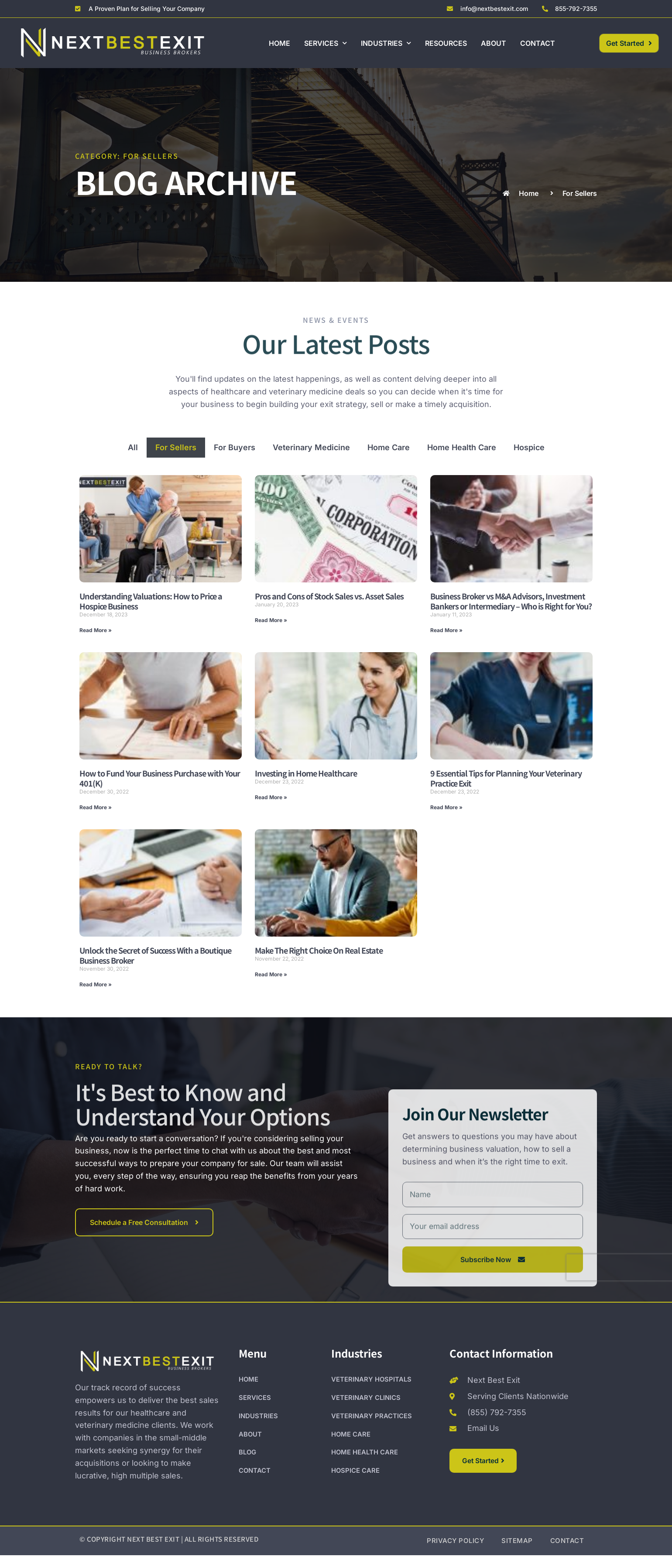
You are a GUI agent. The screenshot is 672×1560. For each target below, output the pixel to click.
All (133, 447)
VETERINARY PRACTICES (371, 1421)
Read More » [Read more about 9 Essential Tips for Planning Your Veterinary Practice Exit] (446, 807)
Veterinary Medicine (311, 447)
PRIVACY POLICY (455, 1545)
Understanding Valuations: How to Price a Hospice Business (150, 601)
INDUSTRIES (386, 43)
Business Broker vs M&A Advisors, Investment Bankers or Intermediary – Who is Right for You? (511, 601)
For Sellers (175, 447)
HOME (279, 43)
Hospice (529, 447)
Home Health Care (461, 447)
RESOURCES (446, 43)
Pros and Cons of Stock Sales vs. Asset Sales (329, 596)
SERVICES (325, 43)
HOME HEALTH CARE (364, 1458)
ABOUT (493, 43)
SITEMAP (517, 1545)
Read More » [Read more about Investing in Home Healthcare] (271, 797)
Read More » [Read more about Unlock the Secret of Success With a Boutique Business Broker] (95, 984)
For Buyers (234, 447)
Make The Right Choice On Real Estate (319, 950)
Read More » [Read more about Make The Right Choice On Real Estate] (271, 974)
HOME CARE (351, 1440)
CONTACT (537, 43)
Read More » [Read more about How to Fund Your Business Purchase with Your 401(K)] (95, 807)
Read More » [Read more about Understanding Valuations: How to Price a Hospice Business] (95, 630)
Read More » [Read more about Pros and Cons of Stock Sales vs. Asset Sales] (271, 620)
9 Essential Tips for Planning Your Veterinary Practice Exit (506, 778)
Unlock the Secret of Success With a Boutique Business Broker (155, 955)
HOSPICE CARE (355, 1476)
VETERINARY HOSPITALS (371, 1384)
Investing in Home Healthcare (306, 773)
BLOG (248, 1458)
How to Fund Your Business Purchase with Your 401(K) (159, 778)
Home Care (388, 447)
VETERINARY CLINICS (366, 1403)
